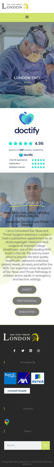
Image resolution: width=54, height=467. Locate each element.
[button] (27, 16)
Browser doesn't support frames (27, 155)
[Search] (45, 445)
